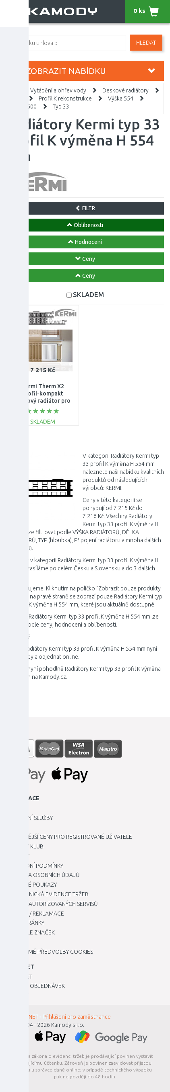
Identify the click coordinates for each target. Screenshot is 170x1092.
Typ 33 (61, 106)
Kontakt (17, 856)
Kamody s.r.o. (67, 1025)
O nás (14, 827)
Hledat (146, 42)
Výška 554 (120, 98)
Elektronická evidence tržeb (47, 894)
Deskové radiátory (125, 90)
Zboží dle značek (30, 932)
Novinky (17, 995)
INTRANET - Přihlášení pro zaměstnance (62, 1017)
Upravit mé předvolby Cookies (49, 952)
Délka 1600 (22, 106)
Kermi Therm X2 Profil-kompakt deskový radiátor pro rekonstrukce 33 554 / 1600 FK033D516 (42, 401)
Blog (13, 942)
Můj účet (19, 976)
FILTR (85, 208)
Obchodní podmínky (34, 866)
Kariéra (16, 808)
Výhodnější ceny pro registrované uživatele (69, 837)
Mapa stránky (25, 923)
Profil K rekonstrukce (65, 98)
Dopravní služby (29, 818)
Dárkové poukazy (31, 884)
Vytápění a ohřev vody (58, 90)
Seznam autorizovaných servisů (52, 904)
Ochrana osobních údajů (43, 875)
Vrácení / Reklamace (35, 913)
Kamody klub (25, 846)
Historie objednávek (35, 986)
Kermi (15, 98)
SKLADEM (88, 294)
